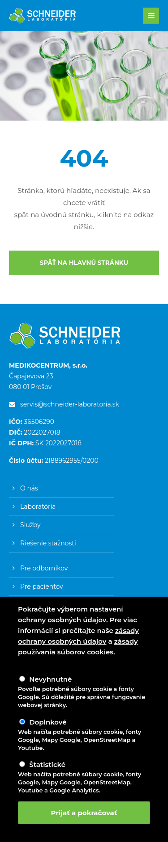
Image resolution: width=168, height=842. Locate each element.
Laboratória (38, 507)
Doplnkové (47, 722)
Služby (30, 525)
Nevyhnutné (50, 679)
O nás (29, 488)
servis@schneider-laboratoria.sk (64, 404)
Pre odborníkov (44, 568)
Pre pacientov (41, 586)
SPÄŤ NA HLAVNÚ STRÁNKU (84, 262)
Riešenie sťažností (48, 543)
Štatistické (47, 764)
